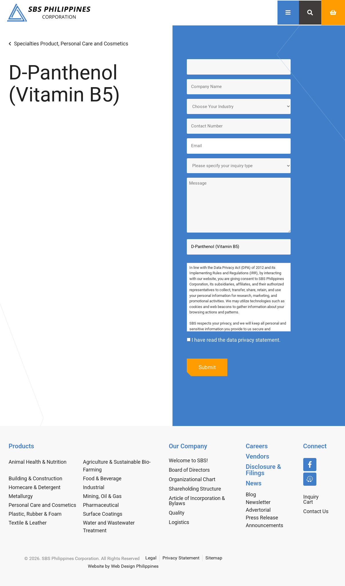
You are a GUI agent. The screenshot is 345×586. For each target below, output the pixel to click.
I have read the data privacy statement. (236, 338)
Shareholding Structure (195, 488)
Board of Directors (189, 469)
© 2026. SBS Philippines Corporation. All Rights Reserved (82, 557)
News (253, 482)
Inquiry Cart (311, 498)
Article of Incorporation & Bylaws (197, 499)
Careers (257, 445)
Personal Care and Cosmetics (94, 44)
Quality (177, 512)
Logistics (179, 521)
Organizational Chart (192, 478)
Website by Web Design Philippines (123, 565)
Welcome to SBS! (188, 460)
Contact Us (315, 510)
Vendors (257, 455)
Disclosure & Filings (263, 469)
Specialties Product (36, 44)
